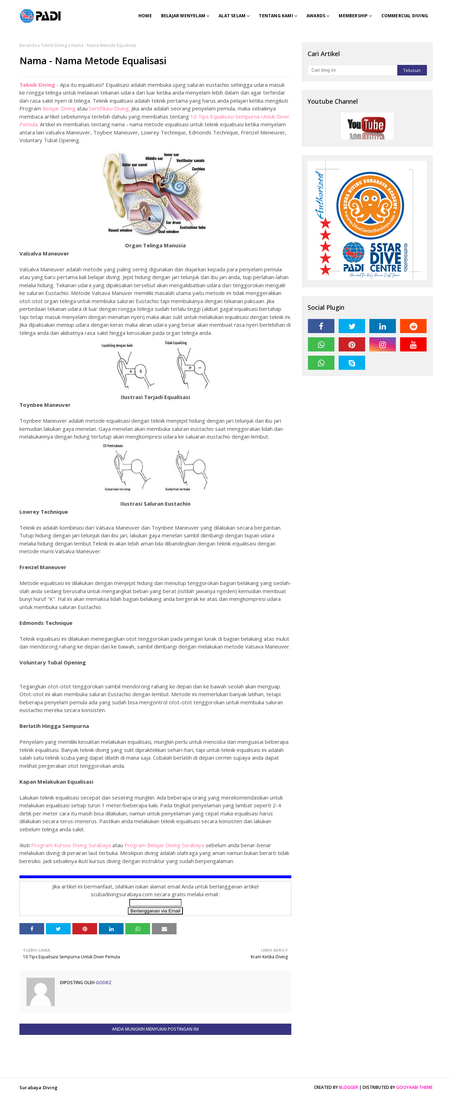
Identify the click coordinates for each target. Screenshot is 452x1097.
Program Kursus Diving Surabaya (71, 845)
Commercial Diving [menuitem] (404, 16)
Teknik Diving (54, 45)
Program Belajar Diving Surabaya (164, 845)
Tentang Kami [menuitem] (276, 16)
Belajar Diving (59, 108)
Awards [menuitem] (316, 16)
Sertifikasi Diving (109, 108)
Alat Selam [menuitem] (232, 16)
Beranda (28, 45)
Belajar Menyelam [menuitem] (183, 16)
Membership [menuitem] (353, 16)
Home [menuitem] (145, 16)
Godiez (103, 983)
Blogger (348, 1087)
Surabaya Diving (38, 1087)
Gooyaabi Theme (414, 1087)
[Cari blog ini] (352, 70)
